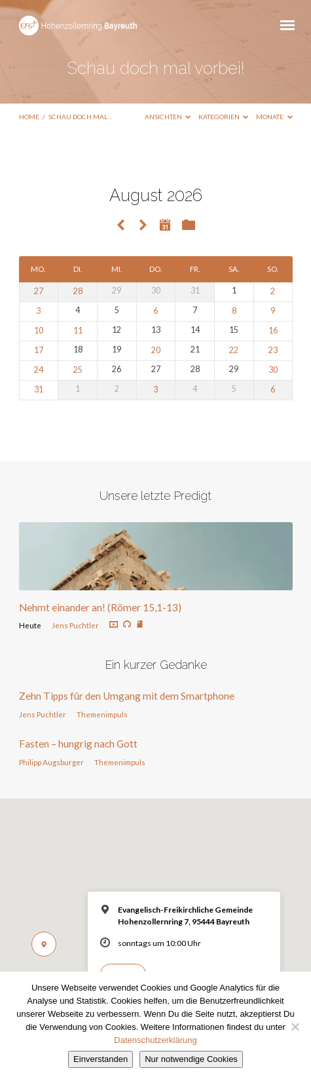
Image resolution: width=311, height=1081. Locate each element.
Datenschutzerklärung (155, 1040)
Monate (274, 117)
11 (77, 330)
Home (29, 117)
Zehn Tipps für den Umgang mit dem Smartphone (126, 696)
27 (38, 291)
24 (38, 370)
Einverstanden (100, 1059)
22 (233, 350)
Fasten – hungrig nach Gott (78, 743)
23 (273, 350)
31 (38, 389)
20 (155, 350)
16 (273, 330)
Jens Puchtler (75, 625)
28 (77, 291)
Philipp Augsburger (51, 762)
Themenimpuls (102, 714)
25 (77, 370)
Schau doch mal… (80, 117)
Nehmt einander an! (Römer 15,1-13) (100, 607)
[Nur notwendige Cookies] (294, 1026)
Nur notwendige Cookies (191, 1059)
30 (273, 370)
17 (38, 350)
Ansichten (168, 117)
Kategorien (223, 117)
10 (38, 330)
